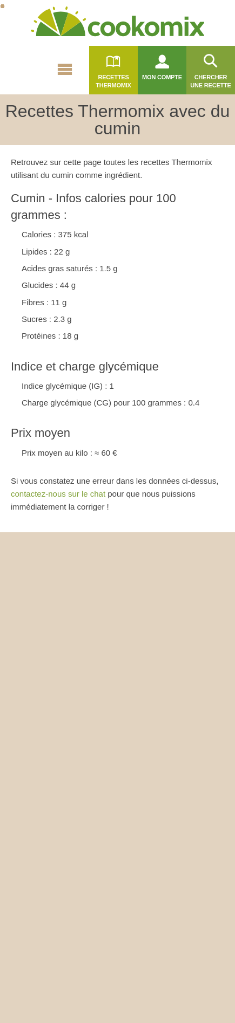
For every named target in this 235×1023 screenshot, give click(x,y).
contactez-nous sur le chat (58, 493)
